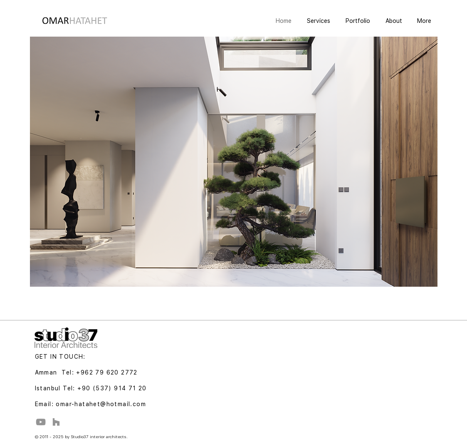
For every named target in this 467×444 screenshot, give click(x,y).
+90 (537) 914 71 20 (112, 388)
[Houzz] (56, 422)
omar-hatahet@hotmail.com (101, 404)
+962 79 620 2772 (106, 372)
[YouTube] (41, 422)
